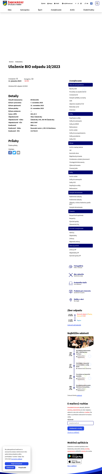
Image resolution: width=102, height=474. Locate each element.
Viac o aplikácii (72, 424)
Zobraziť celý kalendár (74, 284)
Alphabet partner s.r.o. (25, 469)
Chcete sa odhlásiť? (73, 391)
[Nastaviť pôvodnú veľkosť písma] (78, 3)
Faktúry (27, 39)
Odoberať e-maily (75, 387)
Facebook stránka (93, 461)
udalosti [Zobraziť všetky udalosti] (79, 354)
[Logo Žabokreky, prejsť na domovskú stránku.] (13, 3)
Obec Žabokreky (48, 469)
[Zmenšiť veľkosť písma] (76, 3)
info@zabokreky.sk (93, 459)
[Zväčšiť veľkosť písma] (81, 3)
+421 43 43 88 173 (93, 457)
